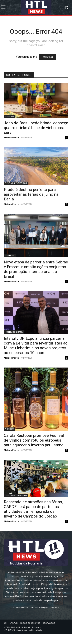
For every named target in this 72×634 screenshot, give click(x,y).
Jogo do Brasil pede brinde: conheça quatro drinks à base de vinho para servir (36, 128)
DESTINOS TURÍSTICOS (16, 183)
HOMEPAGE (47, 57)
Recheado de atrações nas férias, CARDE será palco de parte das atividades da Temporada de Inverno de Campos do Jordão (33, 509)
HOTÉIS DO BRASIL (14, 332)
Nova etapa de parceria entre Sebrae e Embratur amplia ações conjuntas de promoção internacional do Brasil (36, 269)
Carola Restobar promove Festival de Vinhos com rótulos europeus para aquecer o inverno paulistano (34, 440)
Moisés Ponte (11, 137)
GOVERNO (10, 255)
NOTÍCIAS (9, 116)
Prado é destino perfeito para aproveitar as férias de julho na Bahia (31, 194)
